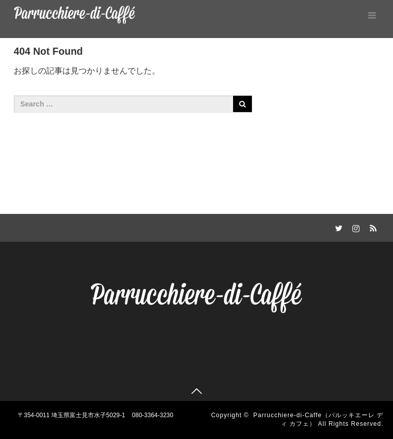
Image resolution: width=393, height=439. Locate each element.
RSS (371, 226)
